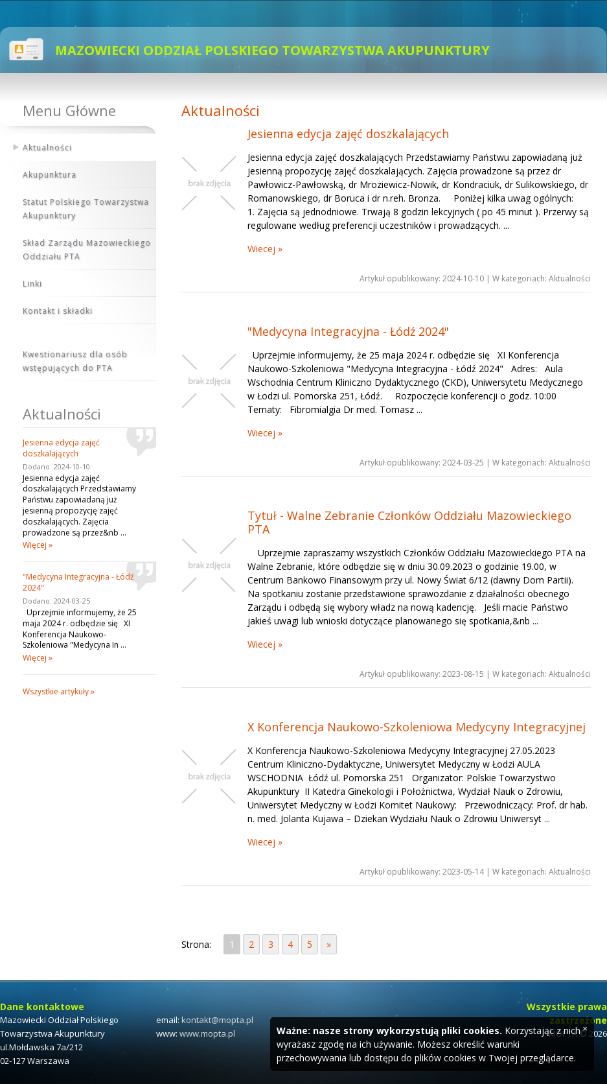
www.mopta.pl (207, 1033)
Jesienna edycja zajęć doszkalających (348, 133)
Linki (32, 283)
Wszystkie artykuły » (59, 691)
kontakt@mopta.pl (217, 1020)
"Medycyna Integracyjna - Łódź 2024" (348, 331)
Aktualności (47, 147)
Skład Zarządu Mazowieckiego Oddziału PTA (87, 249)
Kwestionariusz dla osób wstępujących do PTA (75, 361)
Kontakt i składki (58, 310)
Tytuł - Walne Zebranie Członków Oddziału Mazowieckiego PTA (409, 522)
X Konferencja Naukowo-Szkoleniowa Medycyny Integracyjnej (416, 727)
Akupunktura (49, 174)
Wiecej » (264, 248)
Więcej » (37, 544)
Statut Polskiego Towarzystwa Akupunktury (86, 208)
